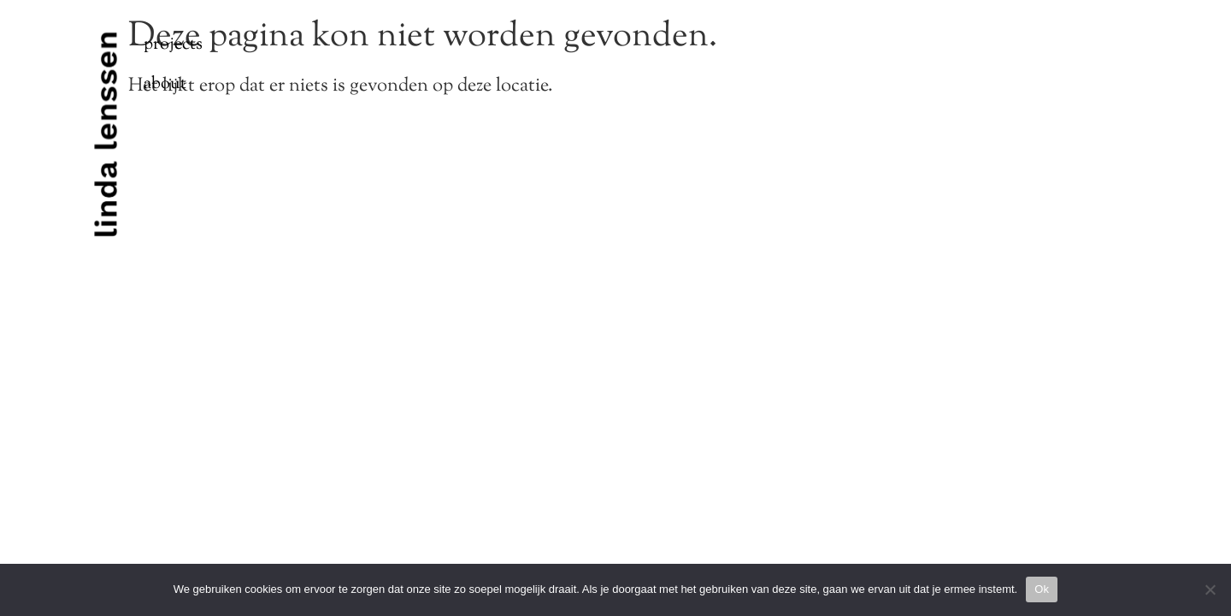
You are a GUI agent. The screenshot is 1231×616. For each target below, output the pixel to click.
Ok (1041, 589)
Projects (173, 45)
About (165, 84)
